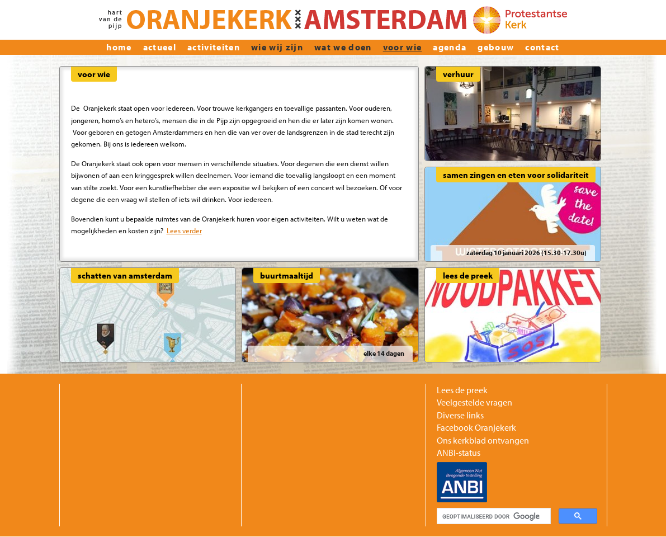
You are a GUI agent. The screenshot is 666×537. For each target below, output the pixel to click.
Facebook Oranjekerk (476, 427)
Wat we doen (343, 47)
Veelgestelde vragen (474, 402)
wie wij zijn (277, 47)
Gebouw (496, 47)
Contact (542, 47)
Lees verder (184, 230)
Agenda (449, 47)
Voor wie (402, 47)
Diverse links (460, 415)
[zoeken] (492, 516)
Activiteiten (213, 47)
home (118, 47)
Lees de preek (462, 389)
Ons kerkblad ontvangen (483, 440)
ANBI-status (458, 452)
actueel (159, 47)
